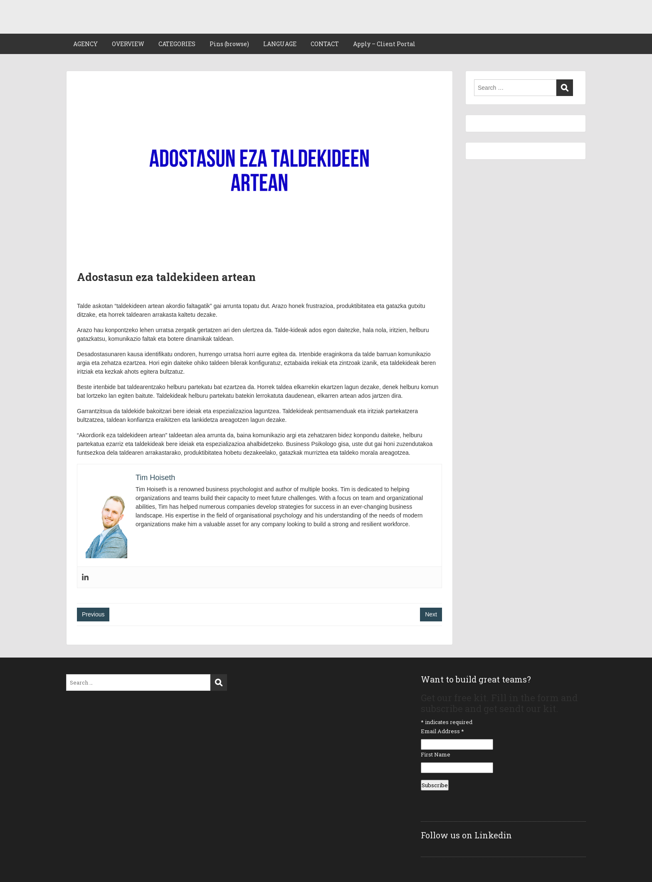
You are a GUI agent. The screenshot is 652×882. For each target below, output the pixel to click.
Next (431, 614)
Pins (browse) (229, 44)
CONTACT (325, 44)
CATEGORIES (176, 44)
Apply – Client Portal (384, 44)
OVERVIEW (128, 44)
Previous (93, 614)
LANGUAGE (279, 44)
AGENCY (85, 44)
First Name (435, 754)
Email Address (442, 731)
